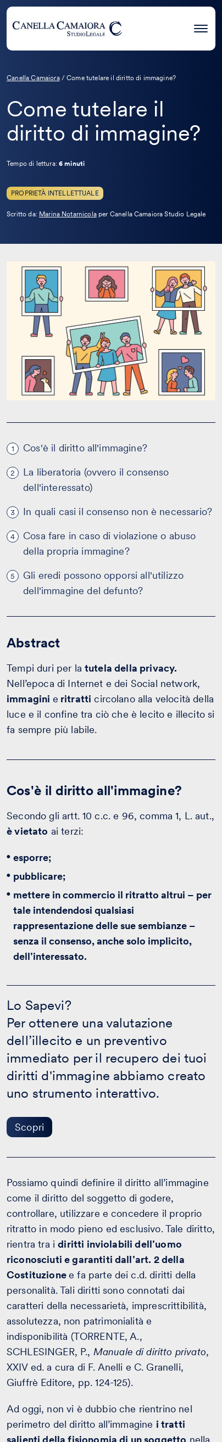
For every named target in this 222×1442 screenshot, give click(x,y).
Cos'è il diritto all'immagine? (85, 448)
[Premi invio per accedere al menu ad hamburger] (201, 26)
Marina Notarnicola (68, 214)
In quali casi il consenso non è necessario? (117, 511)
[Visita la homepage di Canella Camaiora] (67, 28)
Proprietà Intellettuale (55, 193)
